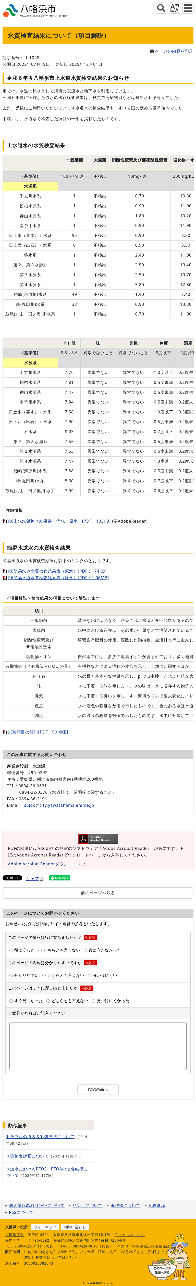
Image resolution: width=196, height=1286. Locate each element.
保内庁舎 (12, 1240)
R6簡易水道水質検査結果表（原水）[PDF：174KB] (57, 571)
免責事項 (157, 1205)
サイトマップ (45, 1227)
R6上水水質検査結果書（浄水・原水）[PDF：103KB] (59, 521)
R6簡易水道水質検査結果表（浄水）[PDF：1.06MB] (58, 578)
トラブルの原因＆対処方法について (40, 1136)
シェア (35, 878)
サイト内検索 (161, 8)
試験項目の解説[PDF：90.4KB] (38, 732)
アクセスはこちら (130, 1234)
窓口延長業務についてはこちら (50, 1257)
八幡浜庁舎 (14, 1234)
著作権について (126, 1205)
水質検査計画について (27, 1156)
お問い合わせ (75, 1227)
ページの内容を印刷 (171, 51)
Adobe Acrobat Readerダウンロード (47, 864)
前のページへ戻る (98, 893)
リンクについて (87, 1205)
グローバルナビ (187, 8)
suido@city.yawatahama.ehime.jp (59, 805)
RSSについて (21, 1212)
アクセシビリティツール (174, 8)
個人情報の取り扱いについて (37, 1205)
